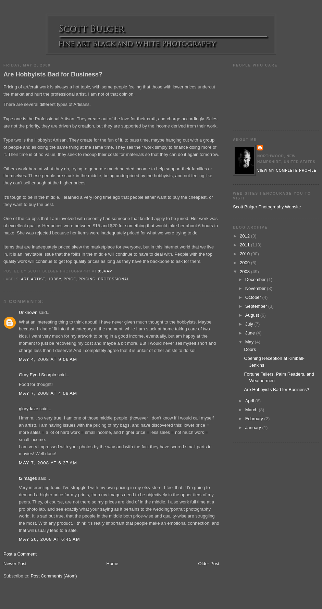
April (250, 400)
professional (113, 279)
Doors (250, 349)
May (250, 341)
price (70, 279)
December (256, 279)
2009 (245, 262)
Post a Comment (20, 554)
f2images (28, 478)
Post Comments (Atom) (54, 575)
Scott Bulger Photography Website (267, 206)
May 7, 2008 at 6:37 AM (48, 462)
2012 (245, 236)
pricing (87, 279)
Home (113, 563)
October (253, 297)
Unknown (28, 312)
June (250, 333)
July (250, 324)
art (24, 279)
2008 (245, 271)
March (252, 409)
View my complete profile (287, 170)
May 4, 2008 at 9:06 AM (48, 359)
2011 (245, 244)
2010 (245, 253)
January (253, 427)
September (256, 306)
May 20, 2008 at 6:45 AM (49, 539)
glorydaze (28, 408)
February (254, 418)
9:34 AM (105, 271)
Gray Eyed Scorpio (37, 374)
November (256, 288)
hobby (54, 279)
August (252, 315)
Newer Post (14, 563)
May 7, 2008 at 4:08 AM (48, 393)
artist (38, 279)
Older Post (208, 563)
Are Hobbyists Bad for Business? (52, 74)
